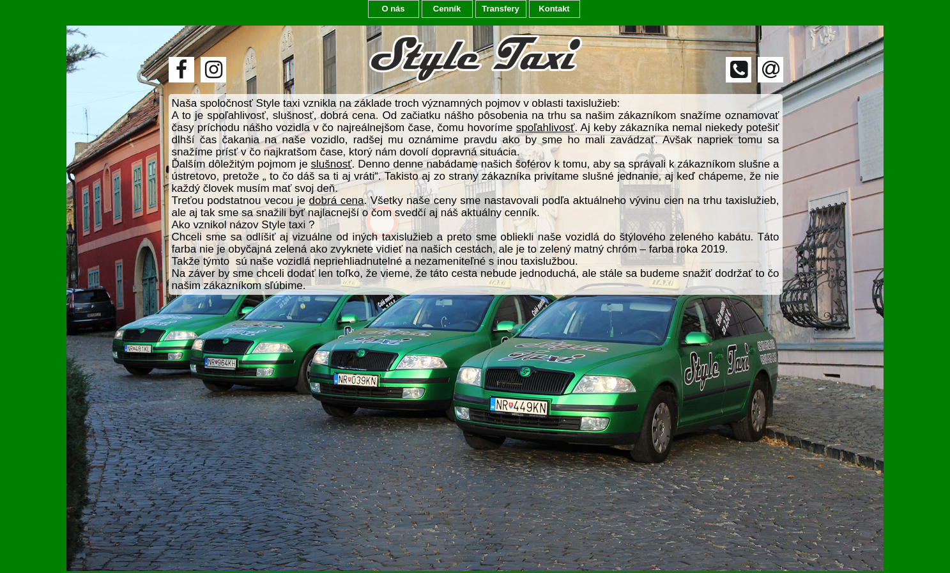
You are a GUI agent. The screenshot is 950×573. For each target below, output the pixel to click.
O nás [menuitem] (392, 8)
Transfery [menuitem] (500, 8)
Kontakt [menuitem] (554, 8)
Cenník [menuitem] (447, 8)
